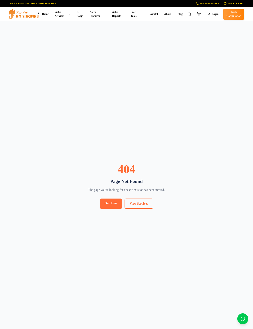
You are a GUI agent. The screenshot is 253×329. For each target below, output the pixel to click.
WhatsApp (233, 3)
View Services (139, 203)
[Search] (189, 14)
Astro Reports (116, 14)
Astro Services (62, 14)
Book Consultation (233, 14)
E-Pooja (80, 14)
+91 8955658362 (207, 3)
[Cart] (199, 14)
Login (213, 14)
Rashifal (153, 14)
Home (45, 14)
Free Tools (136, 14)
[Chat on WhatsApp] (242, 318)
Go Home (110, 203)
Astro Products (98, 14)
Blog (180, 14)
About (167, 14)
